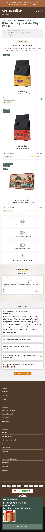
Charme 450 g (22, 91)
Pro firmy (4, 395)
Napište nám (5, 462)
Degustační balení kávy (22, 200)
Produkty (9, 20)
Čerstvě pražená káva (8, 410)
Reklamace (5, 451)
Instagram (5, 470)
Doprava (4, 432)
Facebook (5, 466)
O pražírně (5, 392)
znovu (13, 50)
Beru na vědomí (22, 526)
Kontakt (4, 399)
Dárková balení (6, 421)
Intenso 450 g (22, 146)
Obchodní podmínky (7, 436)
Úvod (3, 20)
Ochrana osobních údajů (9, 440)
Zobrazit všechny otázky (22, 373)
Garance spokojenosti (8, 444)
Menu (5, 14)
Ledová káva (5, 418)
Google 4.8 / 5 (22, 273)
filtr (22, 41)
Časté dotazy (6, 447)
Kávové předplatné (7, 414)
